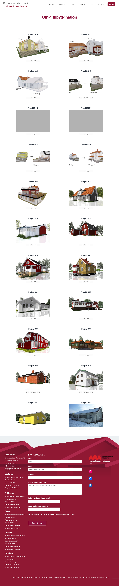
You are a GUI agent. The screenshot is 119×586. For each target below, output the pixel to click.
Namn (31, 458)
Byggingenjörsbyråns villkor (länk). (63, 514)
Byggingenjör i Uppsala (12, 549)
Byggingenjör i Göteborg (12, 567)
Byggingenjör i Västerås (12, 488)
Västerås (14, 577)
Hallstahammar (43, 577)
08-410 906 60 (14, 466)
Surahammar (28, 577)
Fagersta (20, 577)
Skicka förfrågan (37, 523)
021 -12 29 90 (14, 485)
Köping (51, 577)
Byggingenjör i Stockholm (13, 468)
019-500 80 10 (15, 525)
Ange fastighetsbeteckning (38, 506)
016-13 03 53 (14, 504)
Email (30, 466)
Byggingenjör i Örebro (12, 528)
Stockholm (99, 577)
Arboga (56, 577)
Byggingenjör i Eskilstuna (13, 507)
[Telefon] (55, 477)
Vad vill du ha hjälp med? (38, 482)
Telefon (31, 474)
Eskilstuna (77, 577)
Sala (35, 577)
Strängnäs (91, 577)
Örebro (106, 577)
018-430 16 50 (15, 546)
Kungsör (63, 577)
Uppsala (84, 577)
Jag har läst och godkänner (53, 514)
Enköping (70, 577)
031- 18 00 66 (14, 564)
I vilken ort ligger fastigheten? (39, 498)
